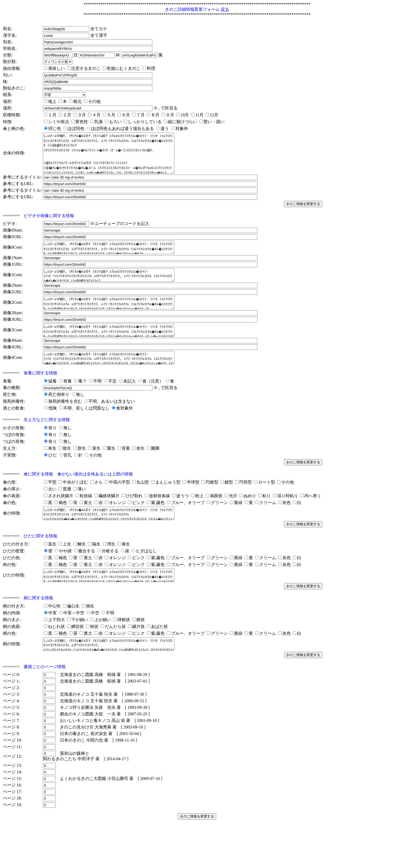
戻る (225, 9)
